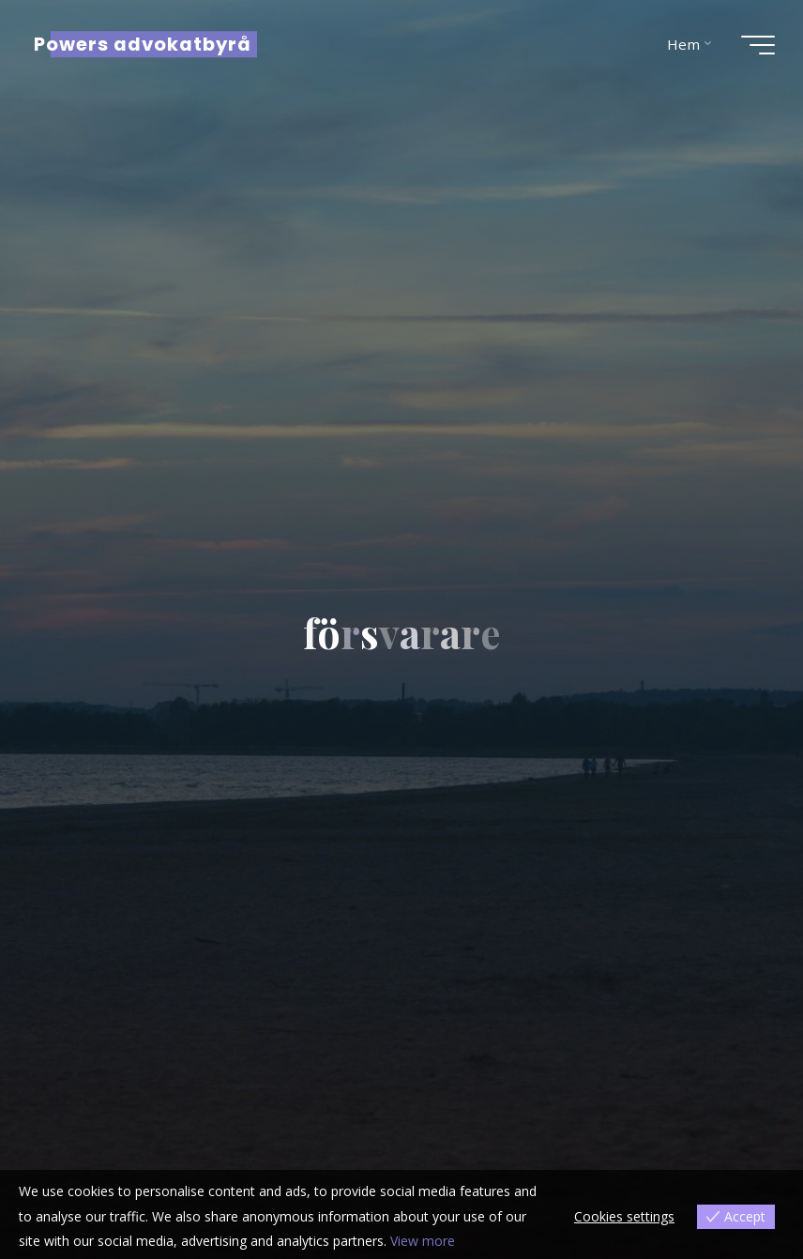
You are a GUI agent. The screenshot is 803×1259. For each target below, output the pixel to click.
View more (422, 1241)
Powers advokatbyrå (142, 44)
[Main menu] (758, 45)
